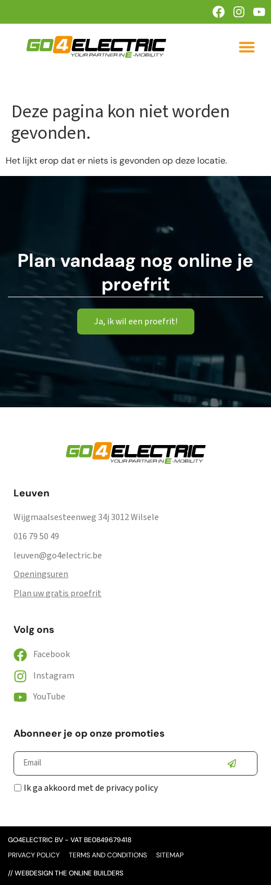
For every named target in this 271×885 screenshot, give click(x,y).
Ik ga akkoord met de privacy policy (91, 788)
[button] (246, 46)
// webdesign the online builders (65, 873)
